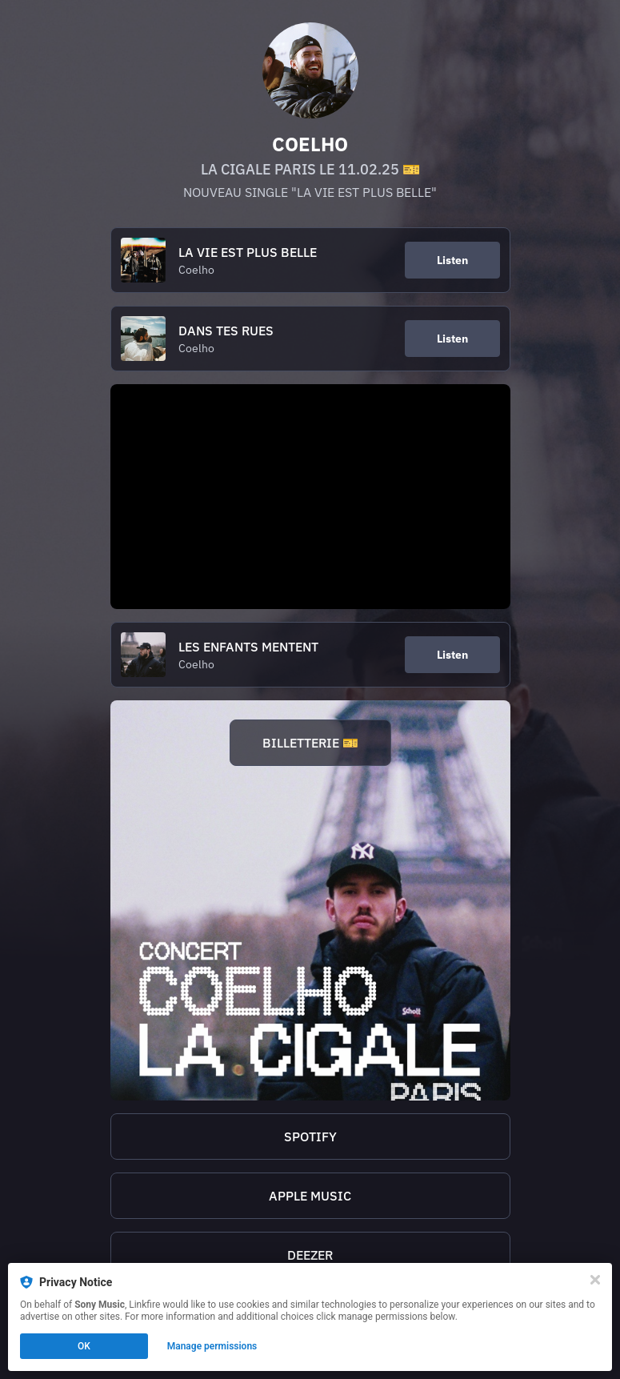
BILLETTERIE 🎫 (310, 743)
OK (84, 1346)
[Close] (595, 1280)
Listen (452, 260)
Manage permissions (212, 1346)
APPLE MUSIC (310, 1196)
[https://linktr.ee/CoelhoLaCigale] (310, 900)
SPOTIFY (310, 1136)
